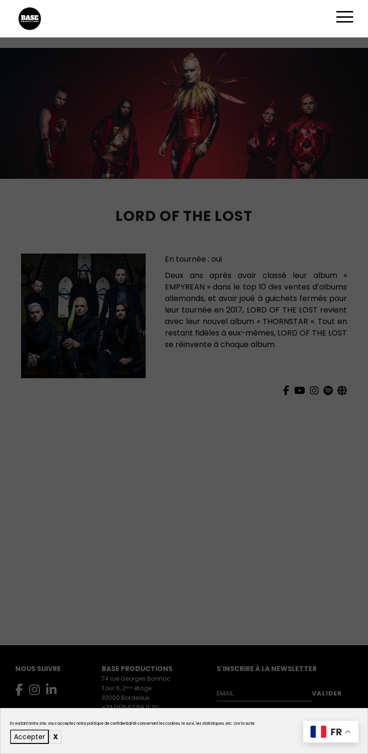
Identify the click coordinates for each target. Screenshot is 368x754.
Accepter (29, 737)
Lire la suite (244, 723)
